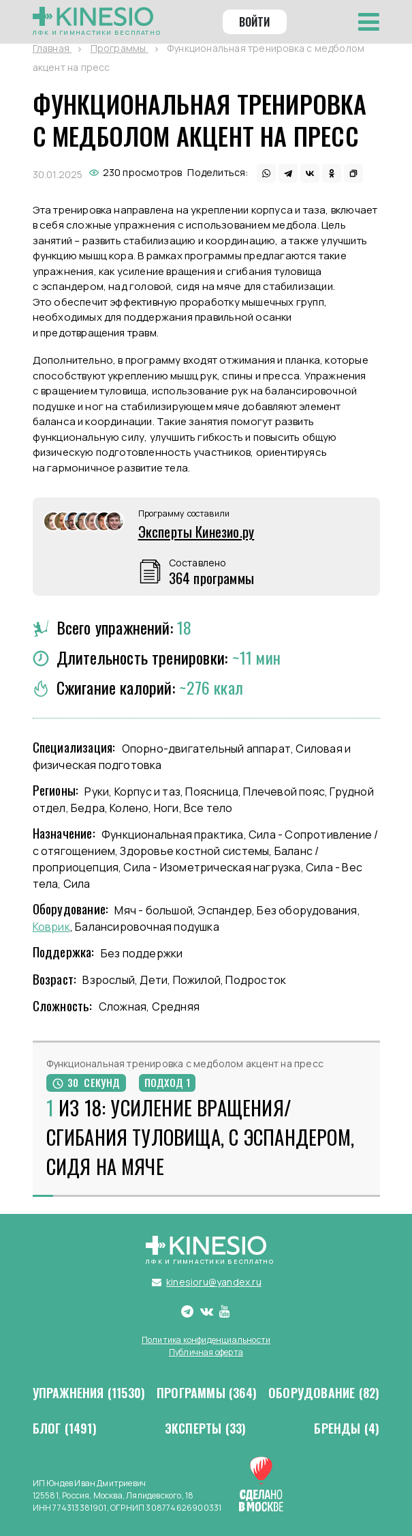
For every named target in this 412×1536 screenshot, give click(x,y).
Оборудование (323, 1393)
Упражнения (89, 1393)
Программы (207, 1393)
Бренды (346, 1428)
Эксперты (206, 1428)
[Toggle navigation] (368, 21)
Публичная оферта (206, 1352)
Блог (65, 1428)
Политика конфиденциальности (206, 1340)
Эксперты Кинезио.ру (196, 531)
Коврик (51, 926)
